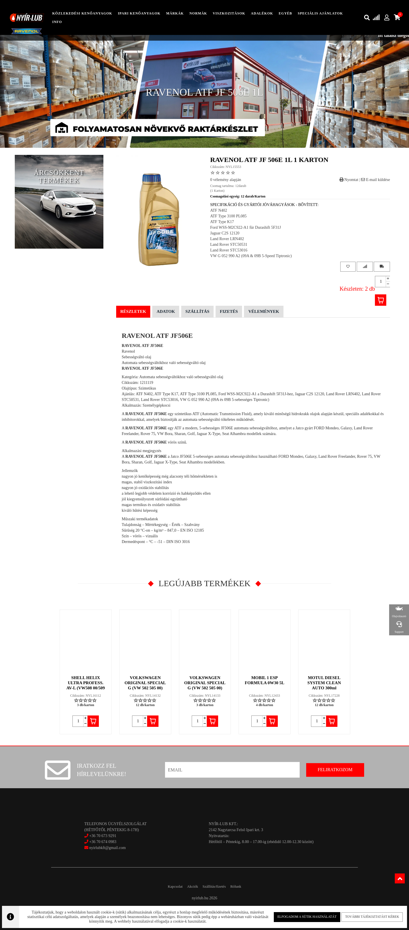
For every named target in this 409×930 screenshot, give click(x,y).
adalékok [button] (262, 13)
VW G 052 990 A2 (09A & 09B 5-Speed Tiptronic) (251, 256)
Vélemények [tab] (263, 311)
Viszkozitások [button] (229, 13)
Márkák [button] (175, 13)
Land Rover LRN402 (227, 239)
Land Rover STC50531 (228, 244)
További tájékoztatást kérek (365, 915)
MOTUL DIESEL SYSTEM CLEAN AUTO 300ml (324, 682)
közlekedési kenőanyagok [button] (82, 13)
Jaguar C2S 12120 (224, 233)
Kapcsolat (167, 886)
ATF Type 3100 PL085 (228, 216)
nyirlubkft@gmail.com (105, 848)
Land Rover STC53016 (228, 250)
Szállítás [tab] (197, 311)
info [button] (57, 22)
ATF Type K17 (222, 222)
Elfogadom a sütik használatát (303, 915)
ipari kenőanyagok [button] (139, 13)
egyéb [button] (285, 13)
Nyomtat (348, 180)
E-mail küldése (375, 180)
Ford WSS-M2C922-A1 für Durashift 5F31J (245, 227)
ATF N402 (218, 210)
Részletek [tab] (133, 311)
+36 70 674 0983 (102, 842)
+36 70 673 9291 (102, 836)
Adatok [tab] (165, 311)
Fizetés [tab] (229, 311)
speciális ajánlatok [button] (320, 13)
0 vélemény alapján (225, 180)
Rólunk (244, 886)
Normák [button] (198, 13)
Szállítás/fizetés (216, 886)
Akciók (189, 886)
